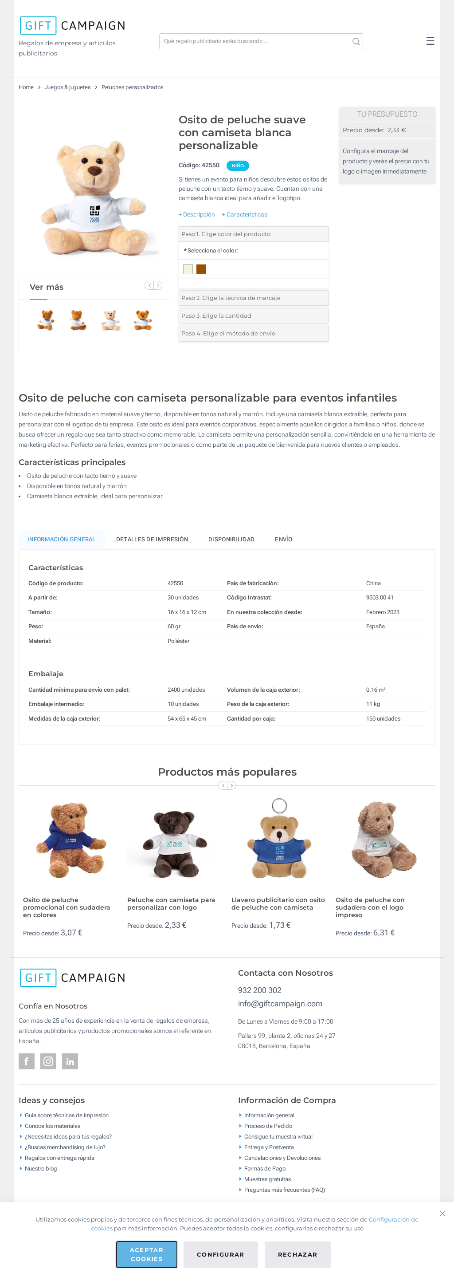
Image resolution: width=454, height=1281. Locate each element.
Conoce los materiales (52, 1126)
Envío (284, 539)
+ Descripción (197, 214)
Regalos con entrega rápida (59, 1158)
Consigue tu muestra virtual (278, 1136)
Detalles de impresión (152, 539)
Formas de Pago (265, 1168)
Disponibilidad (231, 539)
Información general (269, 1115)
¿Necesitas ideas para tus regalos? (68, 1136)
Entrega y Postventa (269, 1147)
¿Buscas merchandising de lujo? (65, 1147)
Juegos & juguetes (67, 87)
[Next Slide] (157, 285)
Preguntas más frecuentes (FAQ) (284, 1189)
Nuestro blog (41, 1168)
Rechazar (298, 1254)
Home (26, 87)
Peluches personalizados (132, 87)
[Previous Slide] (149, 285)
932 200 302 (260, 990)
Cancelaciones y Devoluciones (282, 1158)
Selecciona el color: (211, 250)
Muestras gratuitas (267, 1179)
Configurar (221, 1254)
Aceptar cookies (147, 1254)
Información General (61, 539)
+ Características (244, 214)
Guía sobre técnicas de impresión (67, 1115)
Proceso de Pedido (268, 1126)
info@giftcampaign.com (280, 1003)
